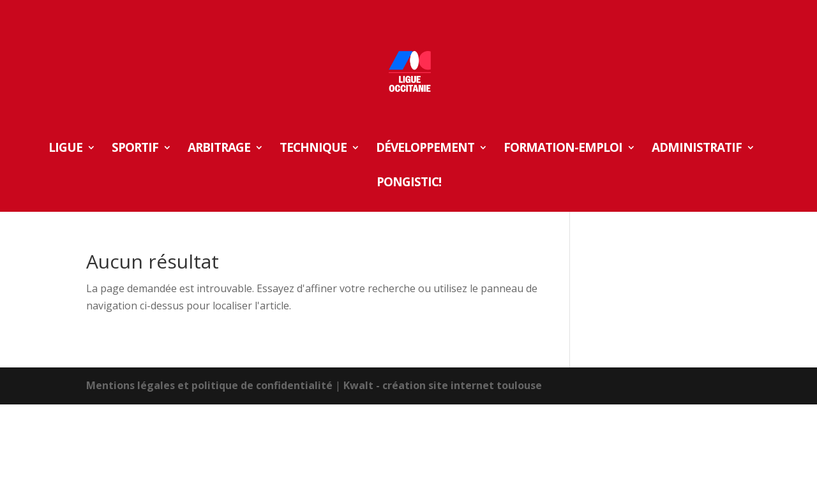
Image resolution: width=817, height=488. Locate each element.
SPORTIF (135, 149)
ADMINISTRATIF (697, 149)
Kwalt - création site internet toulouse (442, 385)
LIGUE (65, 149)
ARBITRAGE (219, 149)
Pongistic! (409, 183)
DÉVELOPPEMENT (425, 149)
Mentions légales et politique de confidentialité (209, 385)
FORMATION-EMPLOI (563, 149)
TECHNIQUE (313, 149)
